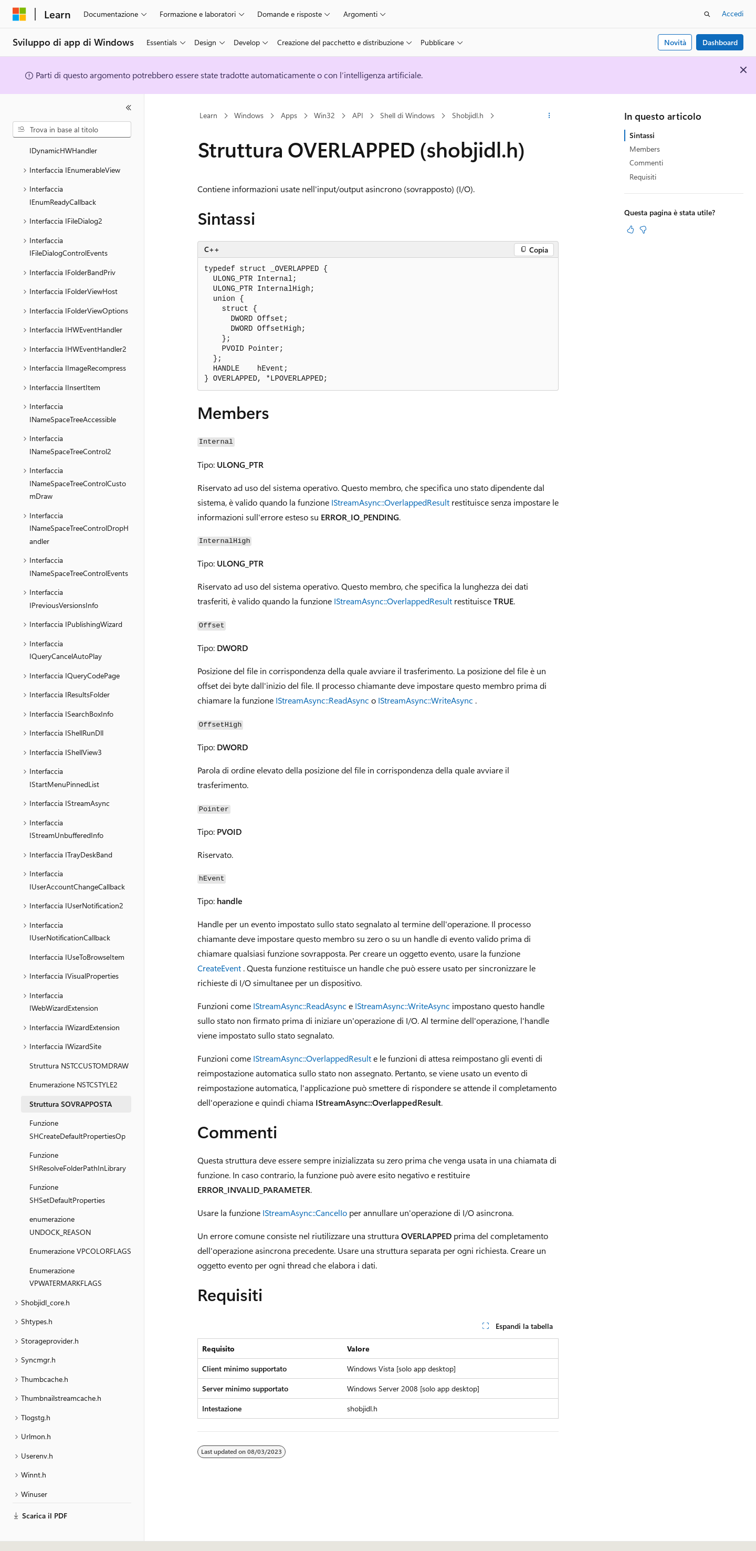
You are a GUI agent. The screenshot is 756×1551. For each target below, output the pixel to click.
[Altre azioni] (549, 116)
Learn (208, 115)
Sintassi (642, 135)
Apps (289, 115)
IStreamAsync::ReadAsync (322, 700)
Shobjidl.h (468, 115)
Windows (249, 115)
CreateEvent (219, 967)
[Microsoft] (19, 14)
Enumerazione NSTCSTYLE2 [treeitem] (73, 1056)
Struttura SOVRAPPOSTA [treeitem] (70, 1075)
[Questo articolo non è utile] (643, 229)
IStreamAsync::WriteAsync (425, 700)
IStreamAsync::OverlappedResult (390, 502)
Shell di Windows (407, 115)
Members (644, 149)
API (357, 115)
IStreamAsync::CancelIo (304, 1212)
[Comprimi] (129, 107)
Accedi (732, 13)
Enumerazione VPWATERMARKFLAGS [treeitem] (65, 1248)
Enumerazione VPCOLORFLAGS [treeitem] (80, 1222)
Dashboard (720, 42)
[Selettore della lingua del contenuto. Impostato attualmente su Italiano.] (35, 1533)
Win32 (324, 115)
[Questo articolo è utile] (630, 229)
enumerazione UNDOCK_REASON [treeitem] (60, 1196)
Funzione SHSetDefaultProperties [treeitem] (67, 1164)
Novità (675, 42)
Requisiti (642, 177)
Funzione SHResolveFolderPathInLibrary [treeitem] (77, 1132)
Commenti (646, 162)
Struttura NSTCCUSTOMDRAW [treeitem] (79, 1037)
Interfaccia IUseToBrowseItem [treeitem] (76, 928)
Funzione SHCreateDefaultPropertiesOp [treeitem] (77, 1100)
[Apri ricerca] (707, 14)
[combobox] (72, 129)
